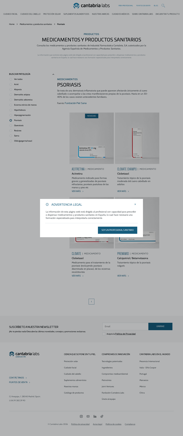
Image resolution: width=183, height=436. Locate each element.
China (142, 392)
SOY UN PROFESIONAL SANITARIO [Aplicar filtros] (118, 230)
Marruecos (144, 380)
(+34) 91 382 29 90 (17, 400)
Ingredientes (107, 367)
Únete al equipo (109, 399)
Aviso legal (97, 424)
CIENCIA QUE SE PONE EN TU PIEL (80, 354)
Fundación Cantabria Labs (113, 392)
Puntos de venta (143, 5)
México (143, 386)
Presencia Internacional (150, 361)
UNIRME (160, 326)
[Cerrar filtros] (135, 204)
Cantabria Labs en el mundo (155, 354)
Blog (156, 5)
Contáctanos (16, 378)
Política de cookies (114, 424)
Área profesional (126, 5)
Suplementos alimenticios (76, 14)
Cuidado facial (70, 367)
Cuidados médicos (120, 14)
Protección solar (71, 361)
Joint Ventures (108, 386)
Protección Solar (52, 14)
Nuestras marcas (100, 14)
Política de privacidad (80, 424)
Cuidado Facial (10, 14)
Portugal (143, 374)
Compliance (130, 424)
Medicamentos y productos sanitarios (36, 24)
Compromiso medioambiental (115, 374)
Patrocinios (107, 380)
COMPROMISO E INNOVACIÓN (116, 354)
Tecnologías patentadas (112, 361)
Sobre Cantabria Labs (142, 14)
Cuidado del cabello (30, 14)
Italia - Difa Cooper (148, 367)
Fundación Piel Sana (75, 103)
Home (12, 24)
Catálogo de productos (74, 392)
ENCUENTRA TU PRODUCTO (168, 14)
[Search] (163, 6)
